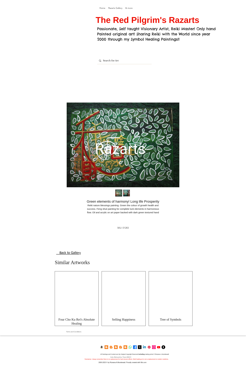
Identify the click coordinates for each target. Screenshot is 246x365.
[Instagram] (154, 347)
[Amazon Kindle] (101, 347)
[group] (124, 298)
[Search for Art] (124, 60)
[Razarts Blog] (111, 347)
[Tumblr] (163, 347)
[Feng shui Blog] (125, 347)
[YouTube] (158, 347)
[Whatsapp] (130, 347)
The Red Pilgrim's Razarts (149, 20)
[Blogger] (106, 347)
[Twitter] (139, 347)
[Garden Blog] (120, 347)
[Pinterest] (149, 347)
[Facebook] (135, 347)
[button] (115, 8)
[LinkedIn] (144, 347)
